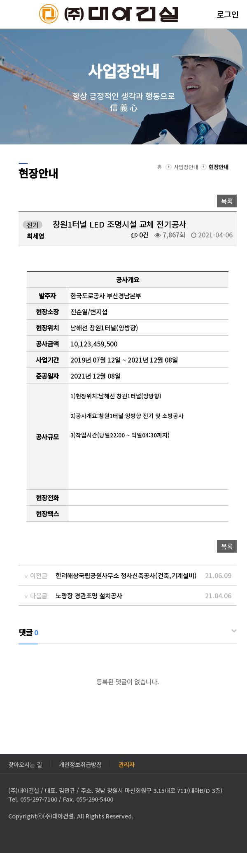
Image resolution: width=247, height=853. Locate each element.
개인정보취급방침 (80, 763)
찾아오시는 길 (25, 763)
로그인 (228, 14)
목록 (227, 201)
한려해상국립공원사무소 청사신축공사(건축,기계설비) (126, 575)
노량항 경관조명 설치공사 (89, 595)
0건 (140, 234)
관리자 (127, 763)
